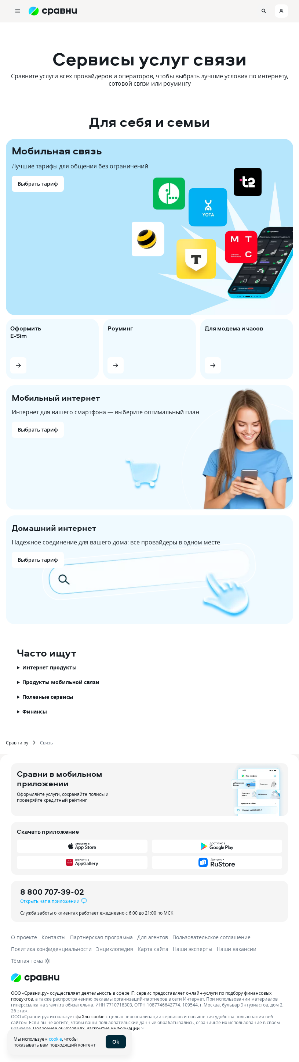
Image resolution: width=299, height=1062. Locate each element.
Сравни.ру (17, 742)
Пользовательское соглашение (211, 937)
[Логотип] (35, 977)
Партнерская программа (101, 937)
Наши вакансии (236, 948)
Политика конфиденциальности (51, 948)
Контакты (53, 937)
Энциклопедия (114, 948)
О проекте (24, 937)
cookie (55, 1039)
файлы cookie (90, 1016)
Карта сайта (153, 948)
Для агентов (152, 937)
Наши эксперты (192, 948)
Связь (46, 742)
